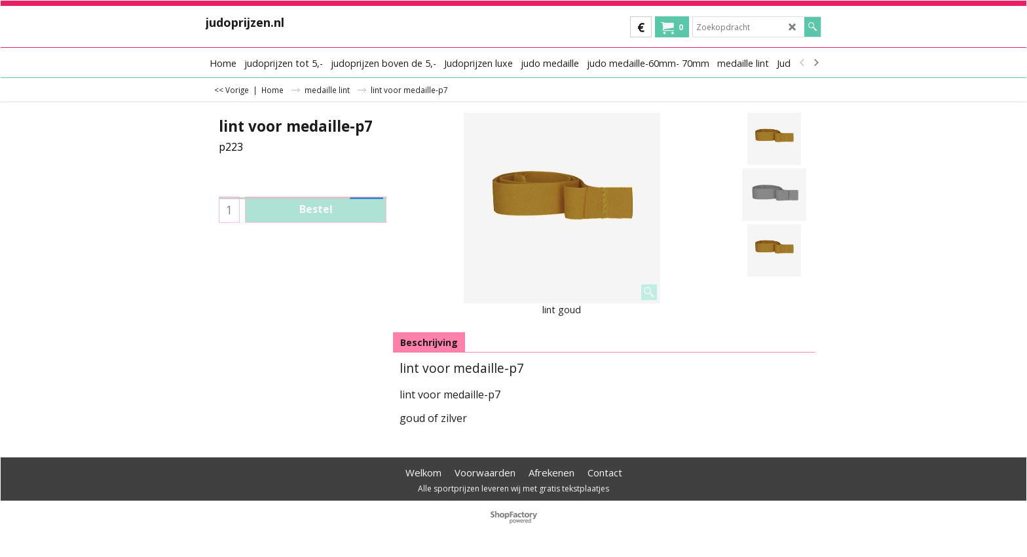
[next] (815, 63)
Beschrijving (429, 342)
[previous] (802, 63)
